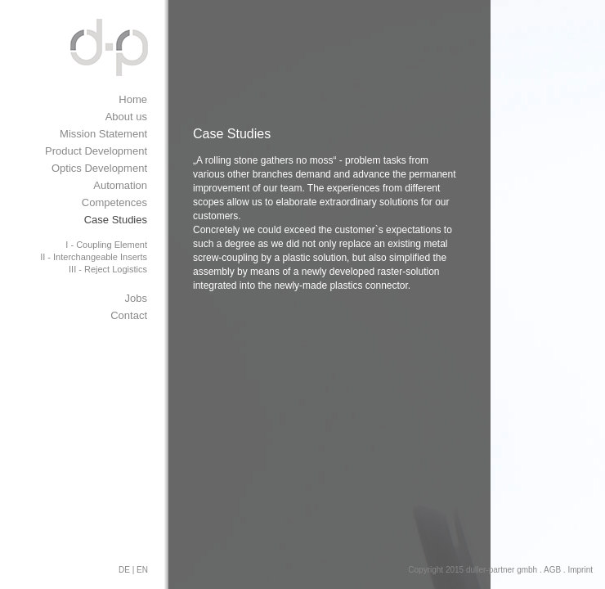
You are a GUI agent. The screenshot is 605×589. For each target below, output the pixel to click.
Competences (114, 202)
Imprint (580, 569)
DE (124, 569)
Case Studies (115, 220)
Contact (128, 315)
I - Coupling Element (106, 245)
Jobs (136, 298)
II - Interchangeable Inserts (93, 257)
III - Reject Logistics (108, 269)
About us (126, 116)
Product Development (96, 151)
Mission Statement (103, 134)
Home (133, 99)
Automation (120, 185)
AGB (552, 569)
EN (142, 569)
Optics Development (99, 168)
